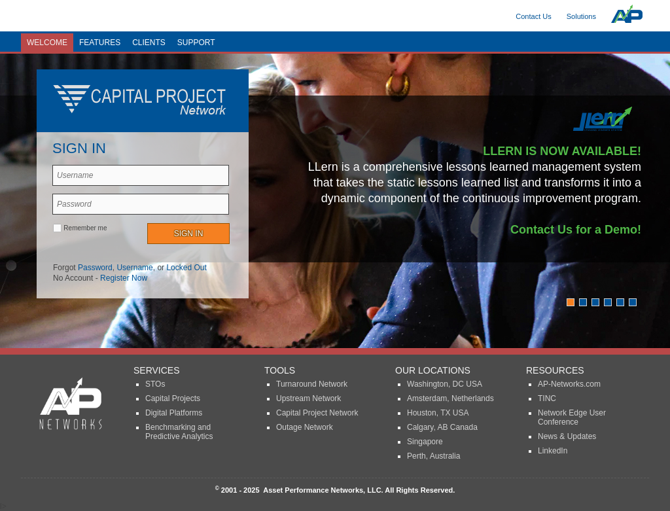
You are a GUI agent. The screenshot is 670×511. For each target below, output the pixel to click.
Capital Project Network (317, 412)
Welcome (47, 42)
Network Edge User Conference (572, 417)
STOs (155, 384)
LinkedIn (552, 450)
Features (99, 42)
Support (196, 42)
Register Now (123, 278)
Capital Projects (172, 398)
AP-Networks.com (569, 384)
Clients (149, 42)
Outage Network (304, 427)
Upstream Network (308, 398)
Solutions (581, 16)
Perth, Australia (433, 456)
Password (95, 267)
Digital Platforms (173, 412)
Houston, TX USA (438, 412)
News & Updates (567, 436)
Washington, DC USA (444, 384)
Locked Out (186, 267)
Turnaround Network (311, 384)
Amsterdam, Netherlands (450, 398)
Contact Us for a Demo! (575, 229)
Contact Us (533, 16)
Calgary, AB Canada (442, 427)
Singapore (425, 441)
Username (134, 267)
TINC (547, 398)
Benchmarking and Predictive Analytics (179, 432)
